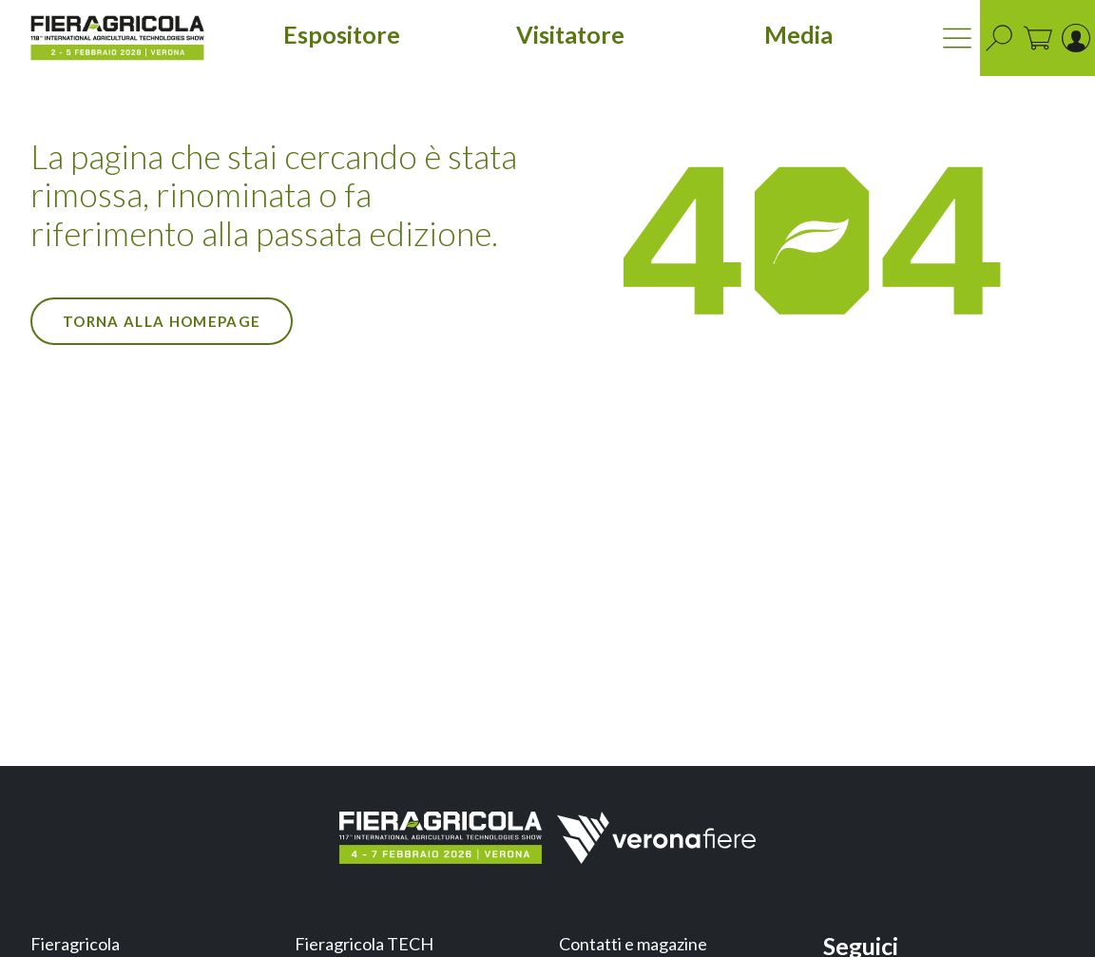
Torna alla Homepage (161, 321)
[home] (117, 38)
